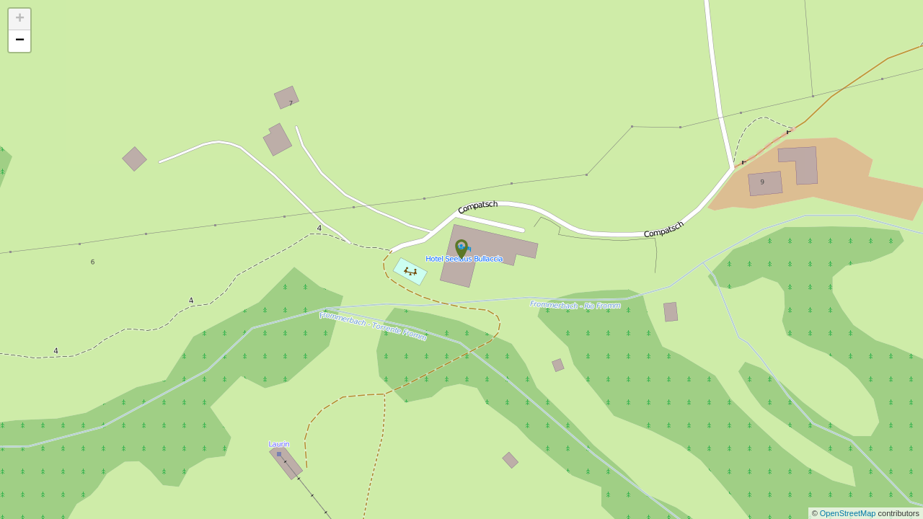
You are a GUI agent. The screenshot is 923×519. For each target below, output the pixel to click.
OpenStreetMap (849, 513)
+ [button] (20, 19)
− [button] (20, 41)
